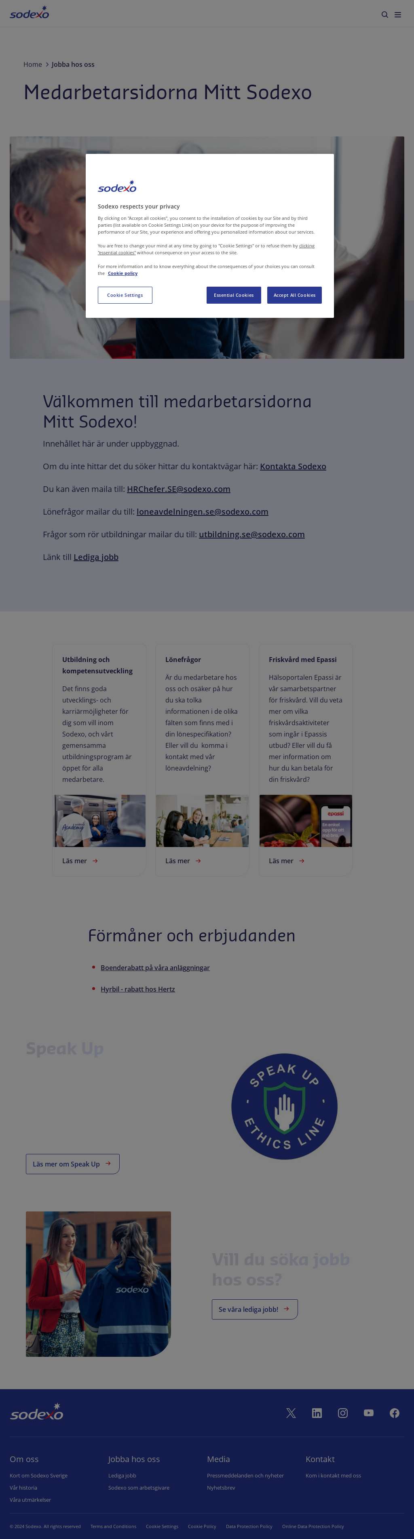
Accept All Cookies (295, 295)
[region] (210, 236)
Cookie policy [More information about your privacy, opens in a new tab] (122, 273)
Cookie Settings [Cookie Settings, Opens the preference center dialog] (125, 295)
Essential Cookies (234, 295)
